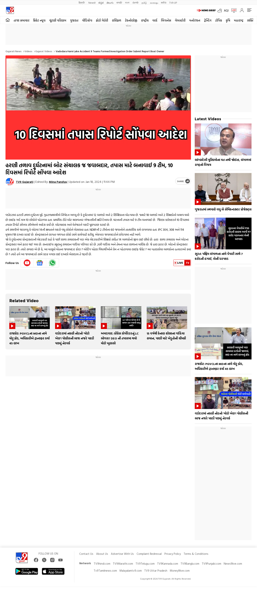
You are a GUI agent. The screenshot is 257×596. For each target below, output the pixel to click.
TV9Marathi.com (123, 563)
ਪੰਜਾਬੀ (135, 2)
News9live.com (233, 563)
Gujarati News (13, 51)
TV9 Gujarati (24, 181)
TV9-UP (173, 2)
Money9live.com (180, 570)
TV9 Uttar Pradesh (155, 570)
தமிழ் (144, 2)
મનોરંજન (194, 20)
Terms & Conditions (196, 554)
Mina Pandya (58, 181)
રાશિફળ (116, 20)
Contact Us (86, 554)
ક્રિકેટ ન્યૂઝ (39, 20)
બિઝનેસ (166, 20)
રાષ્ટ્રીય (145, 20)
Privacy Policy (172, 554)
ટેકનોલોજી (131, 20)
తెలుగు (110, 2)
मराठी (119, 2)
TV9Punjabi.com (211, 563)
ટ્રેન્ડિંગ (207, 20)
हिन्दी (82, 2)
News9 (91, 2)
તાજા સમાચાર (21, 20)
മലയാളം (154, 2)
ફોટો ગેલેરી (102, 20)
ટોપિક (218, 20)
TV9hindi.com (102, 563)
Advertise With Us (122, 554)
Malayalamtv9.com (130, 570)
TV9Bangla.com (190, 563)
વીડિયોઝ (87, 20)
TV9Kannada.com (167, 563)
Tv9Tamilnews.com (105, 570)
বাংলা (127, 2)
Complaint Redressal (149, 554)
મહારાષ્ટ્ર (238, 20)
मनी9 (163, 2)
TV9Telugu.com (145, 563)
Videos (28, 51)
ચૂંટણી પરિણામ (57, 20)
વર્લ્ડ (154, 20)
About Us (102, 554)
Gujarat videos (43, 51)
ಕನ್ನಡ (101, 2)
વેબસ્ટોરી (180, 20)
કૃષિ (228, 20)
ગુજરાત (74, 20)
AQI (226, 10)
